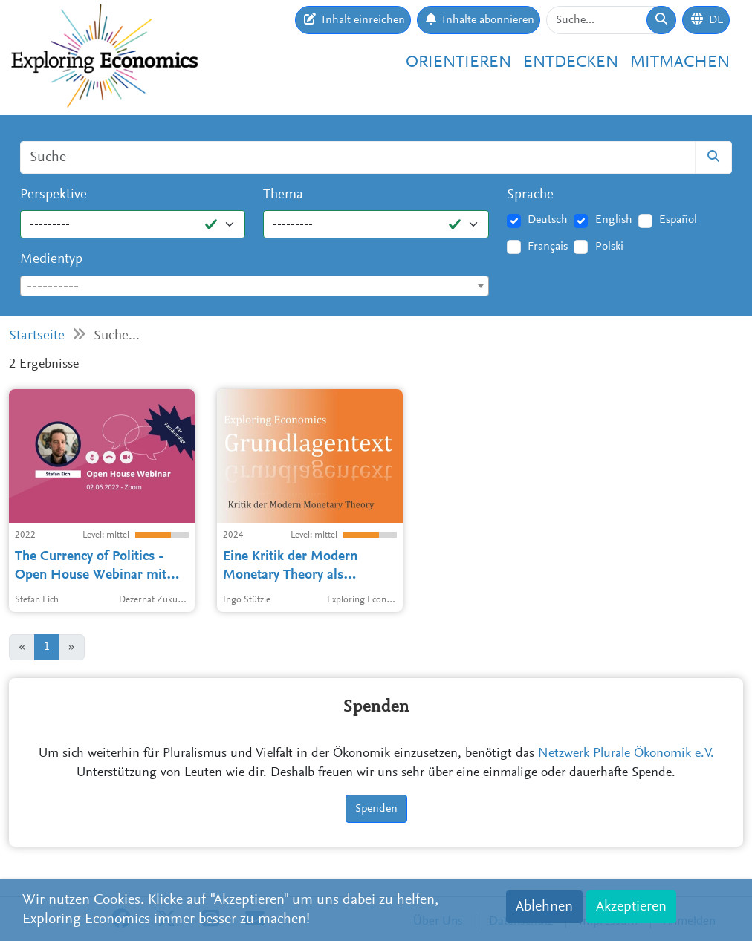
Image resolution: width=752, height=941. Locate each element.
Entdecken (570, 62)
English (613, 220)
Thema (283, 195)
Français (548, 247)
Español (678, 220)
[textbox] (254, 286)
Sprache (530, 195)
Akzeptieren (631, 906)
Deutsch (548, 220)
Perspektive (53, 195)
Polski (609, 247)
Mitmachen (680, 62)
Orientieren (458, 62)
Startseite (37, 336)
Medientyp (51, 260)
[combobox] (254, 286)
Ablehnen (544, 906)
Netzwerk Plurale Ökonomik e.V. (626, 754)
